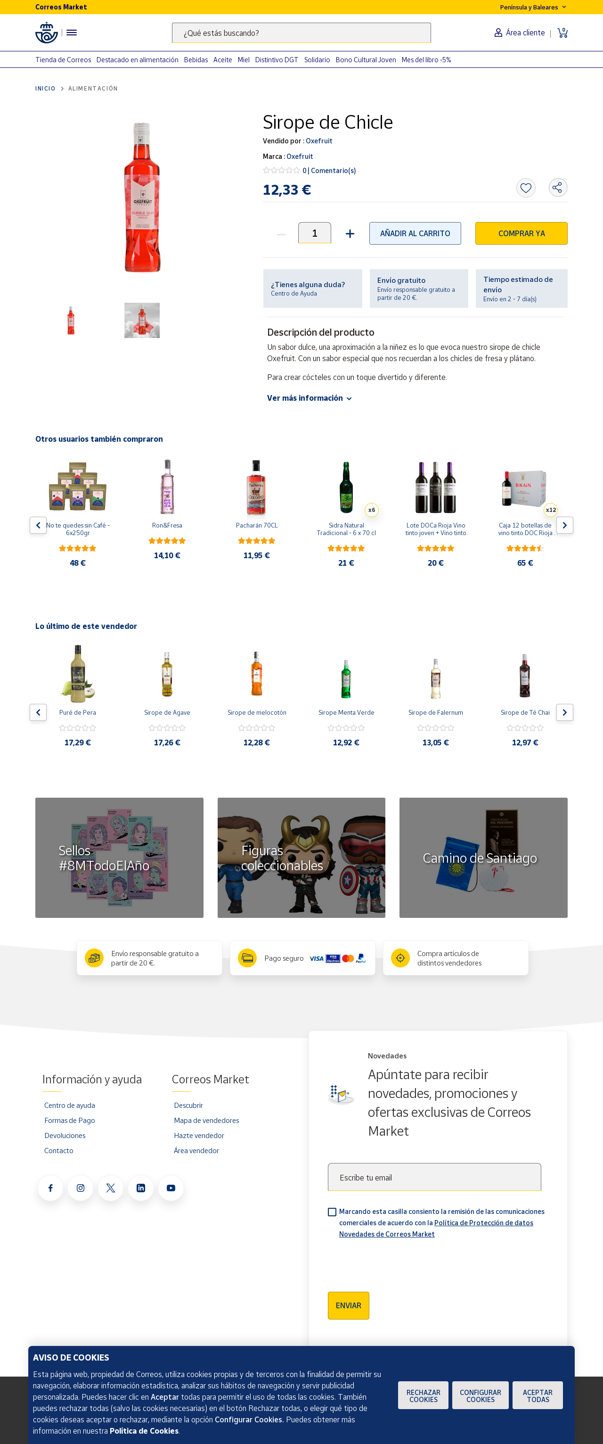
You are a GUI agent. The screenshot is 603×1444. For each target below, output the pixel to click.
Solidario (317, 60)
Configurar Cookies (480, 1395)
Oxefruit (318, 141)
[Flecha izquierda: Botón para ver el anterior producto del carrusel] (38, 525)
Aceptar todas (538, 1395)
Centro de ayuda (69, 1105)
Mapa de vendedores (206, 1120)
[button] (349, 232)
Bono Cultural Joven (366, 60)
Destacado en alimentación (138, 60)
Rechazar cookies (423, 1395)
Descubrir (188, 1105)
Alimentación (93, 88)
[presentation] (399, 1262)
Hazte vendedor (199, 1135)
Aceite (222, 60)
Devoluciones (64, 1135)
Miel (244, 60)
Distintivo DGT (277, 60)
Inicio (45, 88)
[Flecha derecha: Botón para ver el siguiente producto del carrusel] (564, 525)
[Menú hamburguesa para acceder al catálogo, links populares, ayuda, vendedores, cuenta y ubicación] (71, 32)
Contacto (58, 1150)
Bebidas (196, 60)
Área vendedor (196, 1150)
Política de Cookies (144, 1431)
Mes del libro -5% (426, 60)
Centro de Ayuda (294, 293)
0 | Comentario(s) (329, 170)
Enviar (348, 1305)
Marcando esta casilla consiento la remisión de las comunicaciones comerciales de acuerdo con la (442, 1222)
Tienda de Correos (63, 60)
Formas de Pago (69, 1120)
